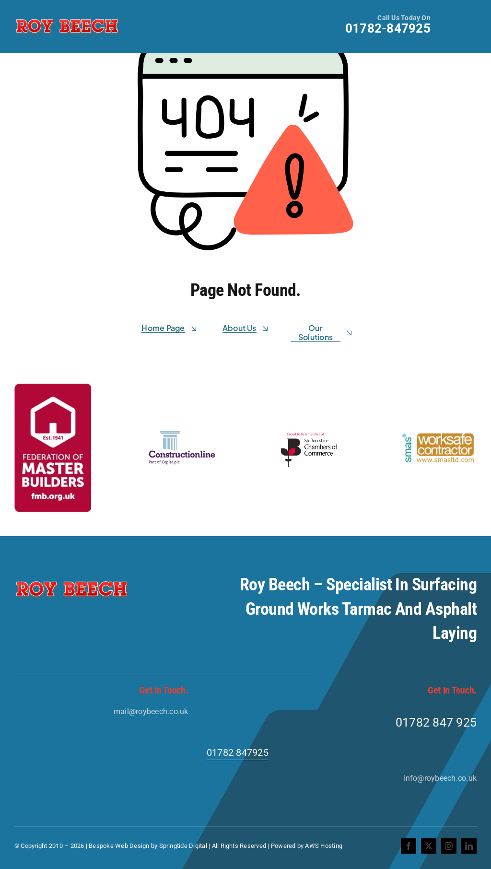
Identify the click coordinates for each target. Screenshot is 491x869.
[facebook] (408, 846)
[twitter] (428, 846)
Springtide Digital (183, 845)
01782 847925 (238, 752)
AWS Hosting (323, 845)
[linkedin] (469, 846)
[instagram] (448, 846)
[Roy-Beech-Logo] (67, 18)
